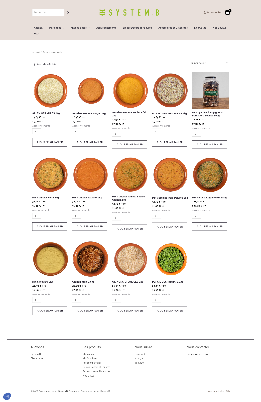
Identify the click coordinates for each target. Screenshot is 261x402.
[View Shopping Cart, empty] (227, 12)
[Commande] (208, 57)
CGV (228, 387)
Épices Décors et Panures (132, 27)
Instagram (140, 354)
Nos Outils (191, 27)
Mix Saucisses (79, 28)
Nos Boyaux (208, 27)
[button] (63, 28)
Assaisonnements (103, 27)
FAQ (222, 27)
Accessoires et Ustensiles (165, 27)
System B (36, 350)
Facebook (140, 350)
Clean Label (37, 354)
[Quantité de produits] (37, 126)
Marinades (57, 28)
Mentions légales (216, 387)
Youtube (139, 359)
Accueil (41, 27)
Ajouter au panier (50, 137)
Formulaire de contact (199, 350)
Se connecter (212, 12)
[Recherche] (68, 12)
